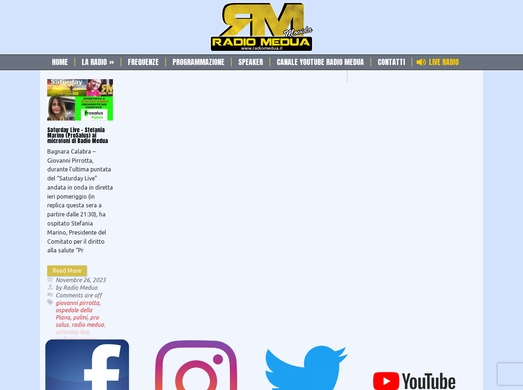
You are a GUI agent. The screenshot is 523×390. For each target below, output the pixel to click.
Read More (67, 270)
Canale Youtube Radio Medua (320, 62)
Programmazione (198, 62)
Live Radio (444, 62)
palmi (80, 317)
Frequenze (143, 62)
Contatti (391, 62)
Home (60, 62)
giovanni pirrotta (77, 303)
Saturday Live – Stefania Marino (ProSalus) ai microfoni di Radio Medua (77, 135)
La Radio (98, 62)
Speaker (250, 62)
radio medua (88, 324)
